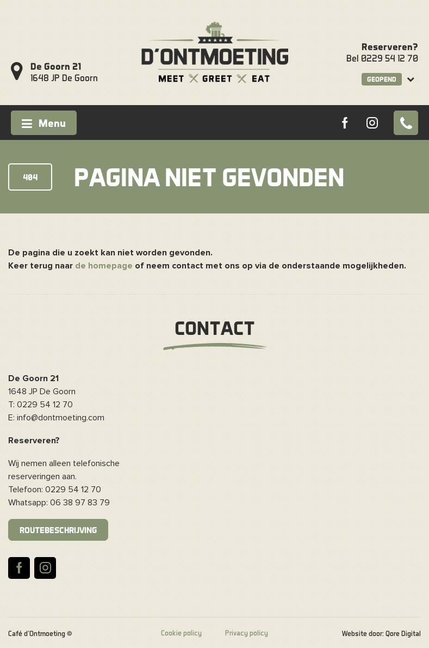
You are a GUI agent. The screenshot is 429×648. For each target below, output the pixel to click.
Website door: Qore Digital (381, 633)
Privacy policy (246, 632)
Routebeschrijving (58, 530)
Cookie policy (181, 632)
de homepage (104, 265)
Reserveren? (390, 46)
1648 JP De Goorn (64, 71)
